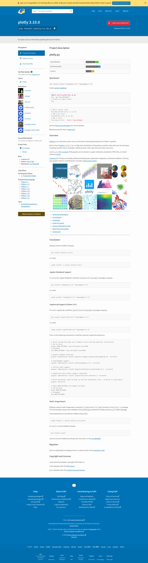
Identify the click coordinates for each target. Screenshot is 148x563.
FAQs (35, 507)
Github (23, 152)
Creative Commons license (75, 470)
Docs (100, 11)
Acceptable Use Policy (111, 507)
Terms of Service (111, 496)
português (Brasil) (56, 547)
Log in (117, 11)
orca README (95, 438)
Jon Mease (33, 164)
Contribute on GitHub (86, 499)
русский (103, 547)
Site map (74, 537)
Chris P (29, 161)
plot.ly (58, 154)
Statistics (61, 502)
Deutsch (80, 547)
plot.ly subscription (90, 161)
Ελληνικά (73, 547)
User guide (34, 502)
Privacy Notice (112, 504)
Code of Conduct (58, 223)
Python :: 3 (24, 186)
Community (57, 232)
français (42, 547)
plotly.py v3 (71, 129)
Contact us (53, 158)
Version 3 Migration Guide (61, 226)
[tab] (31, 53)
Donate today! (74, 526)
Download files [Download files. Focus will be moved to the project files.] (26, 64)
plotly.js (62, 145)
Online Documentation (60, 214)
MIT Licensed (63, 152)
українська (66, 547)
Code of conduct (111, 502)
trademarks (93, 529)
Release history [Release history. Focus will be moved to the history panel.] (26, 58)
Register (125, 11)
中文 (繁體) (95, 547)
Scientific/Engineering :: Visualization (29, 205)
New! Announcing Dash (61, 229)
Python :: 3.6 (25, 196)
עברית (109, 547)
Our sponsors (61, 507)
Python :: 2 (24, 182)
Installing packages (34, 496)
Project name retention (35, 504)
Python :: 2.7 (25, 184)
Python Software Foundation (73, 531)
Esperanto (115, 547)
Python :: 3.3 (25, 189)
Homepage (25, 148)
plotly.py (52, 141)
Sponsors (108, 11)
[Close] (145, 3)
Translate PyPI (86, 502)
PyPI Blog (60, 496)
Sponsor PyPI (86, 504)
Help (93, 11)
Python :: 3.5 (25, 193)
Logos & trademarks (61, 504)
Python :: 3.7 (25, 198)
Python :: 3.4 (25, 191)
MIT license (70, 466)
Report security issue (112, 499)
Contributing (57, 217)
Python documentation (63, 125)
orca (88, 410)
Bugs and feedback (86, 496)
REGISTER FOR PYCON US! (120, 3)
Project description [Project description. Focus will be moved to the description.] (28, 53)
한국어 (122, 547)
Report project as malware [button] (31, 214)
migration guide (99, 450)
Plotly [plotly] (23, 82)
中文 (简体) (87, 547)
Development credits (86, 507)
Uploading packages (35, 499)
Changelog (56, 220)
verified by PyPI (35, 75)
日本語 (48, 547)
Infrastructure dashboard (60, 499)
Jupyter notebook (60, 88)
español (36, 547)
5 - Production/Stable (28, 176)
